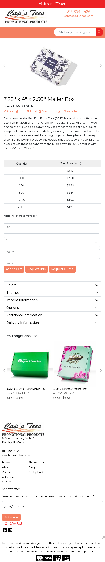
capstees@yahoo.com (78, 15)
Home (6, 462)
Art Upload (35, 472)
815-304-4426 (78, 12)
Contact (7, 472)
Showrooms (36, 462)
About (6, 467)
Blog (31, 467)
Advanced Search (8, 479)
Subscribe (11, 517)
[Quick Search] (75, 32)
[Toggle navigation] (5, 32)
